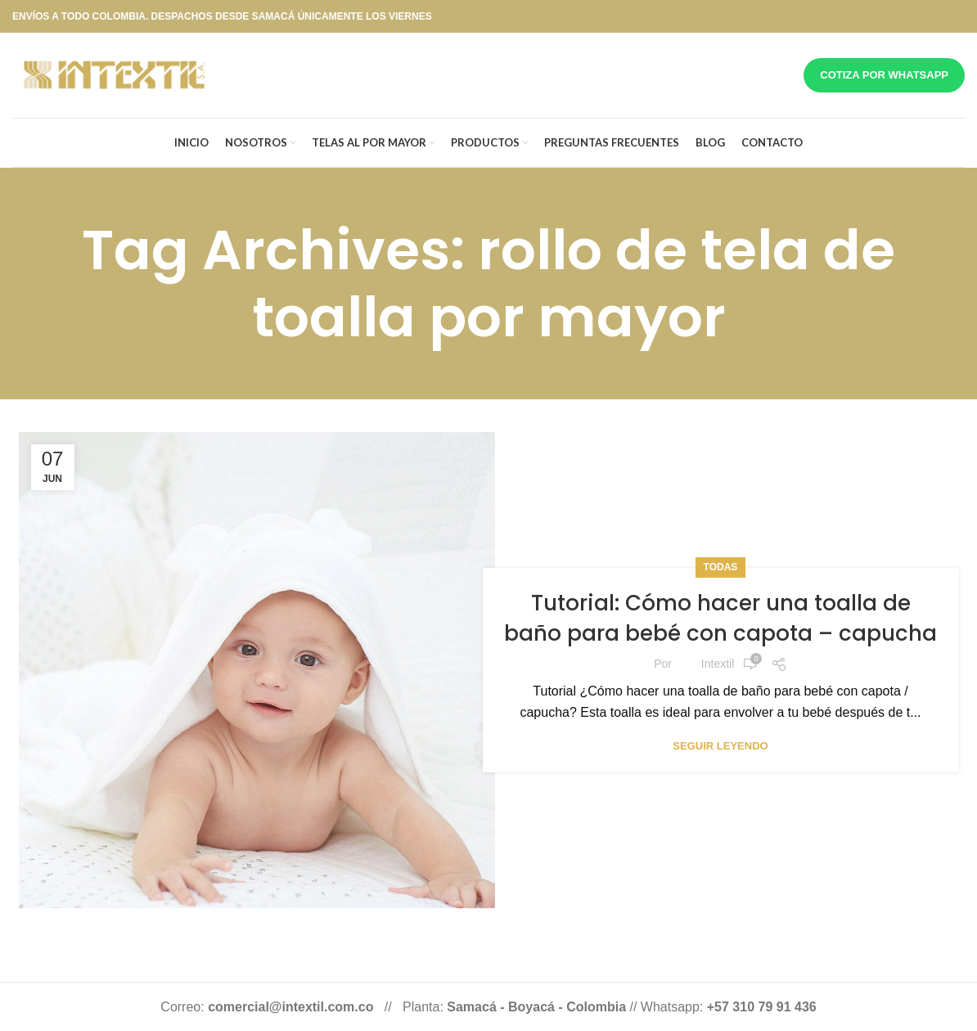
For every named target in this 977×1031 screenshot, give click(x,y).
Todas (721, 567)
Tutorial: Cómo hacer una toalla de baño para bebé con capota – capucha (720, 617)
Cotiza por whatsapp (884, 75)
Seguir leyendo (720, 746)
